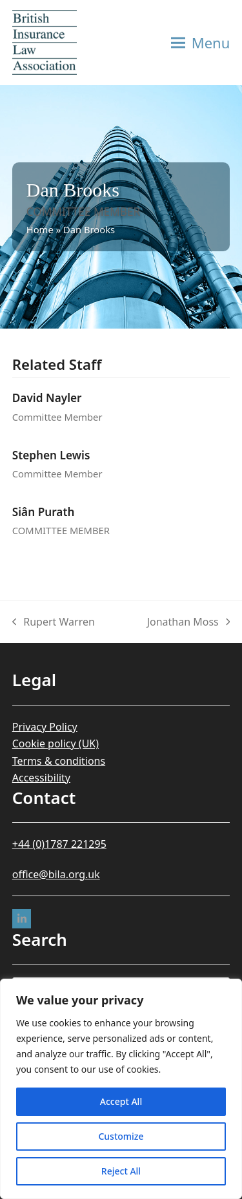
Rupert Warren (53, 622)
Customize (120, 1136)
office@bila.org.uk (56, 874)
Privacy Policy (44, 727)
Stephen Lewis (51, 455)
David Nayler (47, 397)
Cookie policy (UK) (55, 743)
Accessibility (41, 778)
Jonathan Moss (188, 622)
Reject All (121, 1171)
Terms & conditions (58, 761)
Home (40, 229)
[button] (200, 42)
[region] (121, 1089)
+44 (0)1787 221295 (59, 844)
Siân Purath (43, 511)
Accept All (121, 1101)
